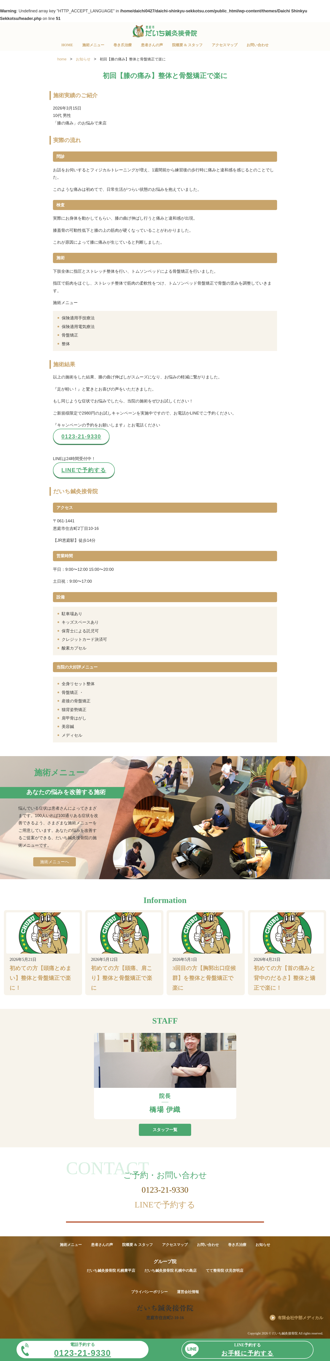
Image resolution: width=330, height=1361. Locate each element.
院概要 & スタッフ (187, 45)
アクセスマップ (224, 45)
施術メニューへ (54, 862)
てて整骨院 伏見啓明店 (224, 1270)
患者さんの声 (152, 45)
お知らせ (263, 1245)
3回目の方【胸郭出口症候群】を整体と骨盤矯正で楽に (204, 978)
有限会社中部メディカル (300, 1317)
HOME (67, 45)
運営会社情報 (188, 1292)
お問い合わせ (258, 45)
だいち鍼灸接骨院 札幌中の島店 (170, 1270)
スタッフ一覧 (165, 1129)
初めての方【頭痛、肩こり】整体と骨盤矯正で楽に (121, 978)
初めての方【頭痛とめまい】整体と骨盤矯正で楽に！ (41, 978)
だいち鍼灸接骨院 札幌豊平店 (111, 1270)
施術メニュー (93, 45)
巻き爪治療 (122, 45)
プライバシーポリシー (149, 1292)
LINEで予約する (83, 470)
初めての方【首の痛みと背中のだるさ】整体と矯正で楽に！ (285, 978)
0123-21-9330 (81, 436)
